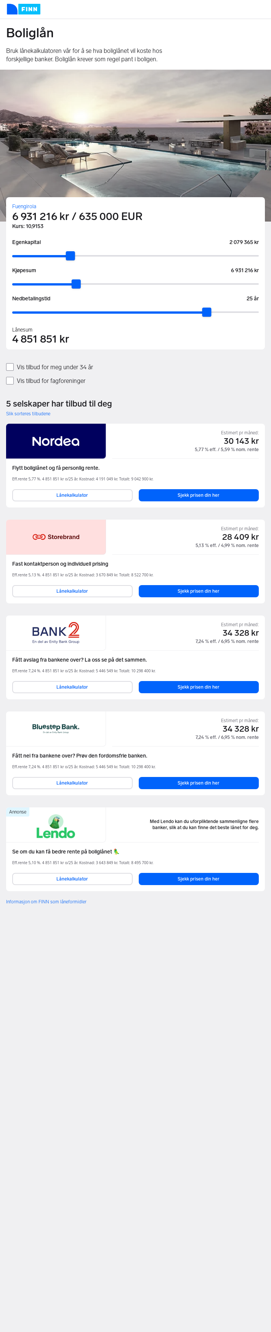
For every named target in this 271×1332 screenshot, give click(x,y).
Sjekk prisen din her (199, 495)
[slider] (70, 255)
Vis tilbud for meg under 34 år (55, 367)
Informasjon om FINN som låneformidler (46, 901)
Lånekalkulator (72, 495)
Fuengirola (24, 206)
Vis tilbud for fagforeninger (51, 380)
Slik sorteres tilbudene (28, 413)
